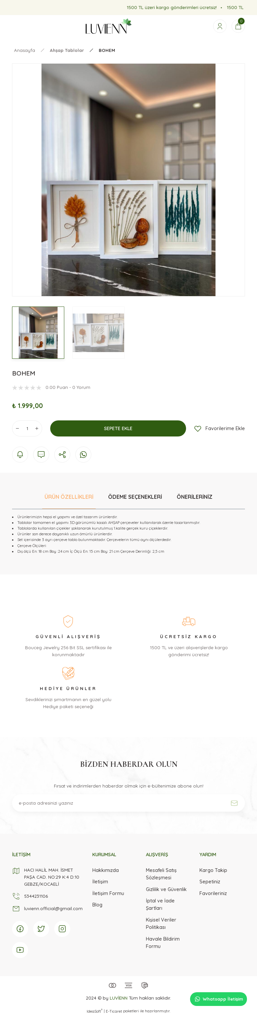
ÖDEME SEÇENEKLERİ (135, 496)
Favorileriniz (213, 893)
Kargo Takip (213, 870)
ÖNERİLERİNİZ (194, 496)
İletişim (100, 882)
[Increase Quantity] (37, 428)
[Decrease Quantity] (17, 428)
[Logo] (109, 26)
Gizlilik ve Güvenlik (166, 889)
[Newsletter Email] (128, 803)
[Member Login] (220, 26)
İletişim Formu (108, 893)
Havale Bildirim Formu (163, 942)
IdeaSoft (94, 1011)
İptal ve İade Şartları (160, 904)
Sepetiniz (209, 882)
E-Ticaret (114, 1011)
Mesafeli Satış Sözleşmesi (161, 874)
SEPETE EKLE (118, 428)
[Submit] (234, 803)
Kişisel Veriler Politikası (161, 923)
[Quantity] (27, 428)
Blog (97, 905)
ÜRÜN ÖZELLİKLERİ (69, 496)
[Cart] (238, 26)
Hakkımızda (105, 870)
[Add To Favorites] (219, 428)
